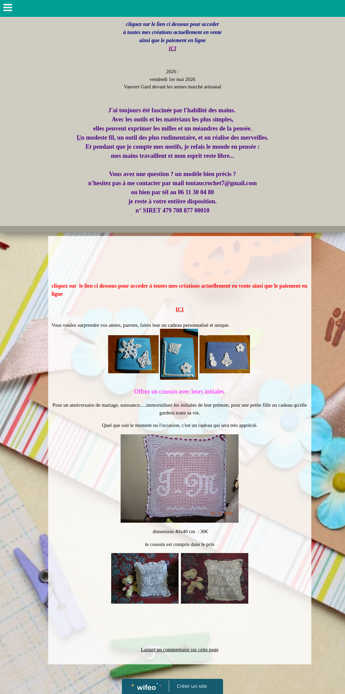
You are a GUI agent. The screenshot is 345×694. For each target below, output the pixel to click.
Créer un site (192, 686)
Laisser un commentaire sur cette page (179, 649)
